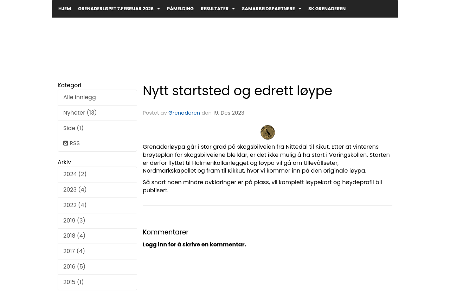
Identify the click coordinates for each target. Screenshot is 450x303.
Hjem (64, 8)
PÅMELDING (180, 8)
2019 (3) (74, 221)
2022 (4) (75, 205)
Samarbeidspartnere (271, 8)
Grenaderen (184, 112)
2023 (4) (75, 190)
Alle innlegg (79, 97)
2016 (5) (74, 267)
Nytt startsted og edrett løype (237, 91)
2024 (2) (75, 174)
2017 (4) (74, 251)
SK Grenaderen (327, 8)
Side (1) (73, 128)
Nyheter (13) (80, 113)
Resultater (218, 8)
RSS (71, 143)
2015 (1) (73, 282)
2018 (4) (74, 236)
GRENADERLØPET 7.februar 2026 (119, 8)
